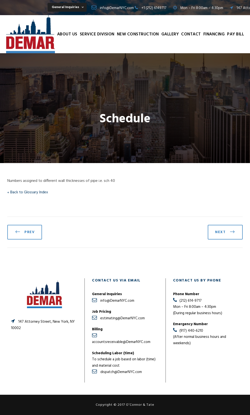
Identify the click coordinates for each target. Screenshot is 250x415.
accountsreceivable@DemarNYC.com (121, 342)
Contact (191, 34)
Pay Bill (235, 34)
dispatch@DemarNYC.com (121, 372)
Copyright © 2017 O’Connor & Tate (125, 405)
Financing (214, 34)
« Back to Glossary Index (27, 192)
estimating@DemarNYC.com (122, 318)
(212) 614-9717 (190, 301)
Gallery (170, 34)
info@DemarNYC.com (117, 8)
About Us (67, 34)
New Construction (138, 34)
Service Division (97, 34)
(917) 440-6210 (191, 331)
